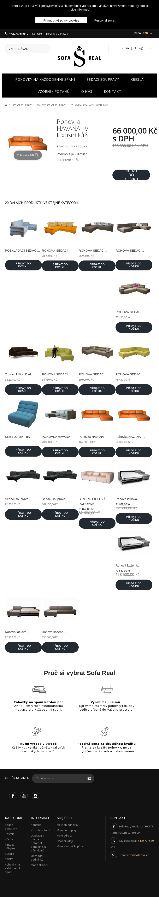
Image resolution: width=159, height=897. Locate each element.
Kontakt (37, 33)
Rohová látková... (128, 498)
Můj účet (65, 817)
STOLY (9, 858)
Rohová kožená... (128, 564)
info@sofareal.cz (138, 854)
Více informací (80, 9)
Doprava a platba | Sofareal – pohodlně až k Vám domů (39, 842)
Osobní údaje (65, 840)
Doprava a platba (57, 33)
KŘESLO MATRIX (17, 435)
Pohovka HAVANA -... (93, 435)
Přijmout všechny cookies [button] (61, 20)
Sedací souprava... (18, 498)
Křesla (137, 78)
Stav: (61, 145)
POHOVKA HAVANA (56, 435)
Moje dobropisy (66, 829)
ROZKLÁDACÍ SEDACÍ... (22, 249)
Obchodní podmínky (37, 856)
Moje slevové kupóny (70, 845)
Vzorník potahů (54, 90)
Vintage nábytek (10, 845)
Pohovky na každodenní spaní (45, 78)
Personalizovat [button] (105, 20)
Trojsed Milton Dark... (19, 373)
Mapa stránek (39, 864)
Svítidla (9, 853)
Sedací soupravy (103, 78)
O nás (86, 90)
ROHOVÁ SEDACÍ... (56, 249)
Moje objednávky (67, 824)
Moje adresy (64, 834)
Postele (9, 833)
